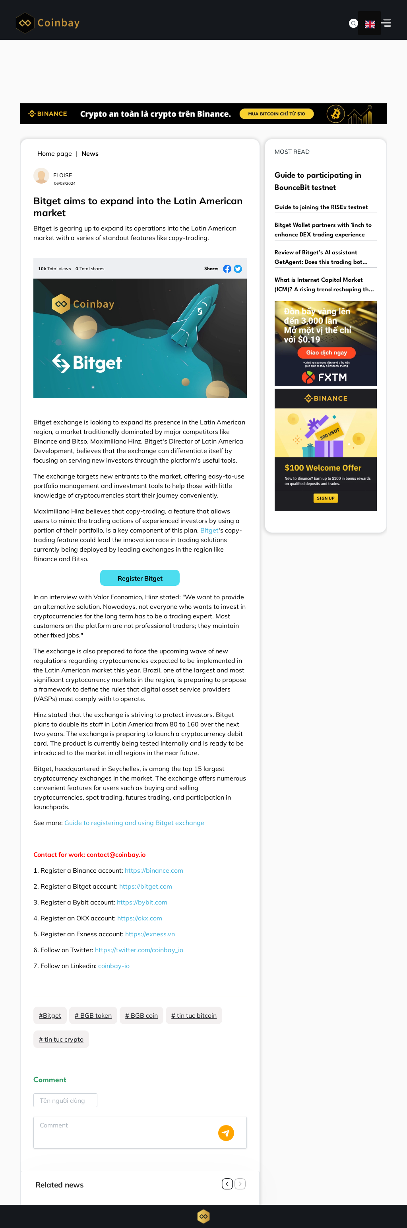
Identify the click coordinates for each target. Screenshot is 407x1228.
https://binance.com (154, 870)
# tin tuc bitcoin (194, 1015)
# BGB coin (141, 1015)
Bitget (209, 530)
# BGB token (93, 1015)
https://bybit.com (142, 902)
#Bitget (50, 1015)
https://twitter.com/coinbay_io (139, 950)
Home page (54, 153)
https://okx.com (139, 918)
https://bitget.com (145, 886)
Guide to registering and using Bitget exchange (134, 823)
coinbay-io (114, 966)
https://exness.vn (150, 934)
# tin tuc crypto (61, 1039)
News (90, 153)
